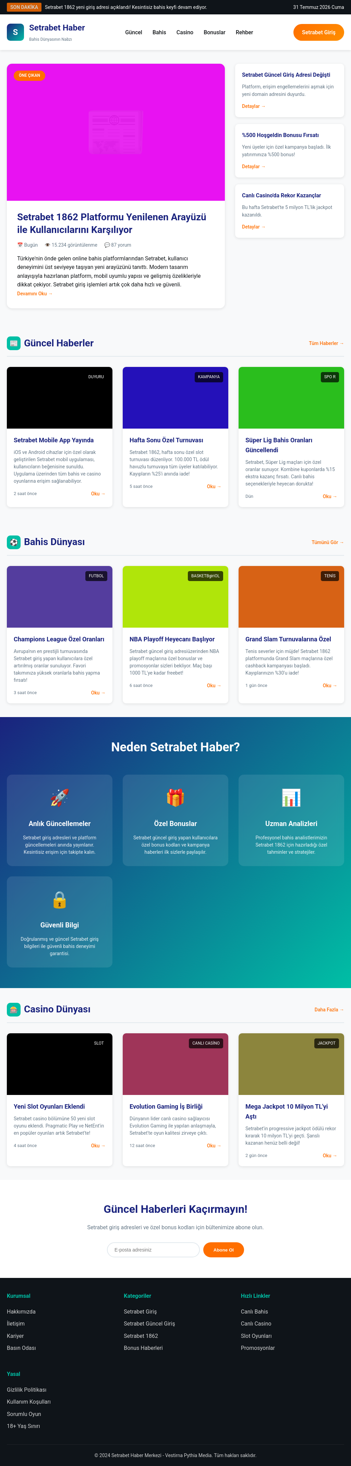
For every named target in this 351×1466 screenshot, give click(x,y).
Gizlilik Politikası (26, 1390)
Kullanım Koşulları (29, 1402)
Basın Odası (21, 1348)
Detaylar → (254, 106)
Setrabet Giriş (319, 32)
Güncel (133, 32)
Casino (185, 32)
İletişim (16, 1323)
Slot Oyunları (256, 1336)
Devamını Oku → (35, 293)
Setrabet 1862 (141, 1336)
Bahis (159, 32)
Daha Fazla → (329, 1009)
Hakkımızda (21, 1311)
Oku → (98, 493)
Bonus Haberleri (143, 1348)
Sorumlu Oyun (24, 1414)
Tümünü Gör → (328, 542)
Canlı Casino (256, 1323)
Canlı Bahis (254, 1311)
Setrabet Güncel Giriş (149, 1323)
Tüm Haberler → (326, 343)
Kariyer (15, 1336)
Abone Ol (224, 1250)
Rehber (244, 32)
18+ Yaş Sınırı (23, 1426)
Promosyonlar (258, 1348)
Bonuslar (215, 32)
